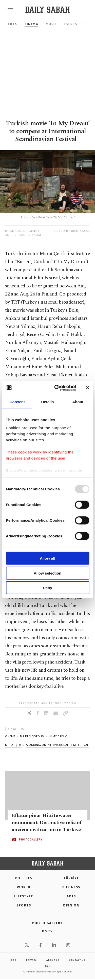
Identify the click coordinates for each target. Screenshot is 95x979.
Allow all (47, 558)
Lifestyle (23, 896)
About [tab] (77, 402)
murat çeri (13, 745)
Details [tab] (47, 402)
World (23, 887)
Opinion (71, 905)
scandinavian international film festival (57, 745)
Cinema (31, 23)
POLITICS (23, 878)
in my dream (58, 736)
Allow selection (47, 573)
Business (71, 887)
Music (51, 23)
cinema (10, 736)
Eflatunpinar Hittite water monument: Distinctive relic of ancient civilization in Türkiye (46, 823)
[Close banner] (87, 388)
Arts (12, 23)
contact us (77, 960)
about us (52, 960)
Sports (23, 905)
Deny (47, 588)
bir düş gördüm (32, 736)
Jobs (13, 960)
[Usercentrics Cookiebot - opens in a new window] (56, 387)
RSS (47, 965)
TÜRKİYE (71, 878)
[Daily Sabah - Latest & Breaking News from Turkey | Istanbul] (47, 10)
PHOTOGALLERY (30, 839)
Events (70, 23)
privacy (31, 960)
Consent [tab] (17, 402)
